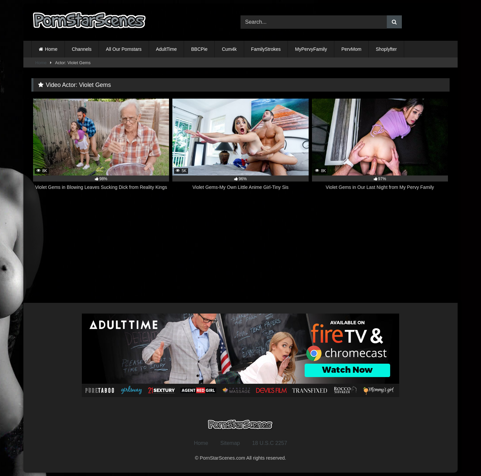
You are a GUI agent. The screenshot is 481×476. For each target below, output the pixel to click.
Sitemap (230, 443)
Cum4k (229, 49)
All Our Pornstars (124, 49)
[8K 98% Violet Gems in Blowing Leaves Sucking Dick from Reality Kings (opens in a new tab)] (101, 148)
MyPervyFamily (311, 49)
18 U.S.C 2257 (269, 443)
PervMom (351, 49)
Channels (82, 49)
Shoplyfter (386, 49)
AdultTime (166, 49)
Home (51, 49)
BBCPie (199, 49)
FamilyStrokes (266, 49)
